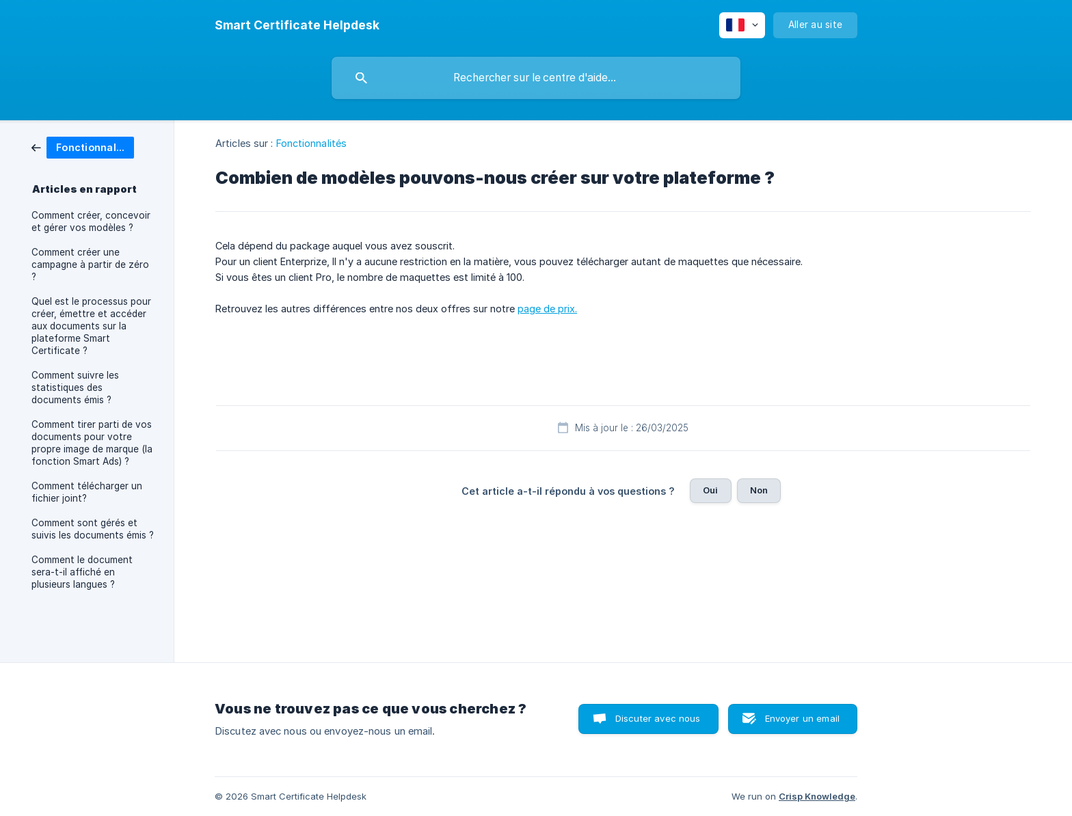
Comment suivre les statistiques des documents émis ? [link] (75, 387)
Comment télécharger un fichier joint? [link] (86, 492)
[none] (297, 25)
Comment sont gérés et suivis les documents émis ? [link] (92, 529)
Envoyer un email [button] (802, 718)
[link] (82, 146)
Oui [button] (710, 490)
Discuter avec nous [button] (658, 718)
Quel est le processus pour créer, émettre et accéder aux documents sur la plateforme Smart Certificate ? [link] (91, 326)
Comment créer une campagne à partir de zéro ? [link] (90, 264)
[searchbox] (536, 78)
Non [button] (759, 490)
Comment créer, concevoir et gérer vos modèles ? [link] (90, 221)
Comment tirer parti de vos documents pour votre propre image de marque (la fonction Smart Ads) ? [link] (91, 443)
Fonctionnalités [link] (311, 143)
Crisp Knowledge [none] (817, 796)
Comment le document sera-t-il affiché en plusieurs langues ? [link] (82, 572)
